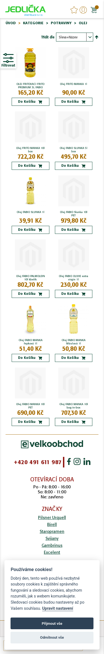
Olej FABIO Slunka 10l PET (73, 213)
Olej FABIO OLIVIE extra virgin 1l (73, 278)
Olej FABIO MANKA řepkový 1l (30, 342)
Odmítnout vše (52, 637)
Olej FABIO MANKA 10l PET (30, 406)
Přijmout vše (52, 623)
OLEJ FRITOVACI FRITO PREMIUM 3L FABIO (30, 85)
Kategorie (33, 23)
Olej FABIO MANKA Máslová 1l (73, 342)
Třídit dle (47, 37)
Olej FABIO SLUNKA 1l (30, 212)
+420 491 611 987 (38, 462)
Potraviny (61, 23)
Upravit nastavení (57, 608)
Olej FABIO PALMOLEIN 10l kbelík (30, 278)
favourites (74, 10)
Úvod (11, 23)
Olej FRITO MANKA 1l (73, 84)
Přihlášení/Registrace (83, 10)
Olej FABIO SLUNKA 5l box (73, 149)
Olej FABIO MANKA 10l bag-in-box (73, 406)
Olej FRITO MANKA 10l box (30, 149)
